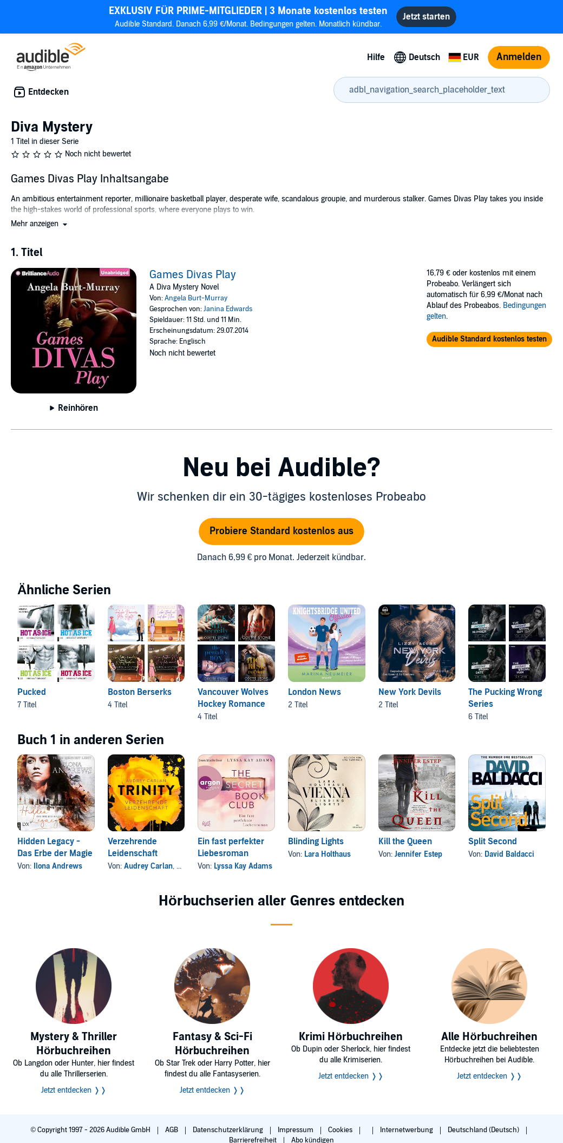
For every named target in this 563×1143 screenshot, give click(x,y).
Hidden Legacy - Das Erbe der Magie (55, 847)
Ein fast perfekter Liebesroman (231, 847)
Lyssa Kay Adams (243, 866)
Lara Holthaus (327, 854)
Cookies (341, 1130)
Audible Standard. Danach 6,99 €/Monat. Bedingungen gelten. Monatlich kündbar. (248, 16)
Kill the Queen (405, 841)
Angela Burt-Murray (196, 298)
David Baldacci (509, 854)
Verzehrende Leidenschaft (133, 847)
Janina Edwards (228, 309)
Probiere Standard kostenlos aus (281, 531)
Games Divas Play (192, 274)
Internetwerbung (407, 1130)
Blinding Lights (316, 841)
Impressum (296, 1130)
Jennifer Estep (418, 854)
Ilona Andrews (58, 866)
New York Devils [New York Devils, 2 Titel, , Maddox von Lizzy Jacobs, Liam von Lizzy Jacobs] (409, 692)
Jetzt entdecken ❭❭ (74, 1090)
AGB (172, 1130)
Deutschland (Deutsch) (484, 1130)
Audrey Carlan (148, 866)
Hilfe (376, 57)
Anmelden (518, 57)
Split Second (492, 841)
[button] (40, 223)
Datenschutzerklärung (229, 1130)
